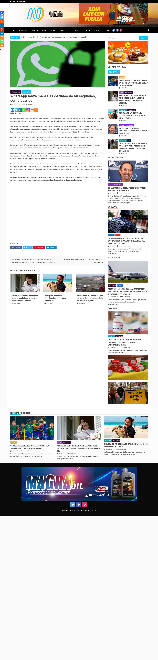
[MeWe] (2, 33)
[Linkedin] (20, 110)
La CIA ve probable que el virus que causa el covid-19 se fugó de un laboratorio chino (125, 342)
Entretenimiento (117, 157)
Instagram (84, 504)
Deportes (78, 30)
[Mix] (2, 37)
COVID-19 (112, 308)
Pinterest (39, 247)
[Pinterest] (2, 29)
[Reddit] (2, 21)
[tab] (114, 72)
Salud (88, 30)
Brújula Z (97, 30)
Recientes (114, 72)
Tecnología (26, 92)
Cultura (107, 30)
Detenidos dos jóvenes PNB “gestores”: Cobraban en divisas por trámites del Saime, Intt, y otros (127, 240)
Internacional (65, 30)
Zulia (44, 30)
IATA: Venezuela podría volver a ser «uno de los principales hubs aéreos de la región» (90, 298)
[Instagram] (28, 110)
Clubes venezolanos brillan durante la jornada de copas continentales (133, 82)
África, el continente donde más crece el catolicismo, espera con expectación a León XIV (25, 298)
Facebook (16, 247)
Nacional (53, 30)
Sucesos (35, 30)
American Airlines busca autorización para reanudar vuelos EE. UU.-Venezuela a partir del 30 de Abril (127, 291)
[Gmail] (32, 110)
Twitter (27, 247)
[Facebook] (12, 110)
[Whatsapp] (24, 110)
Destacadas (23, 30)
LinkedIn (51, 247)
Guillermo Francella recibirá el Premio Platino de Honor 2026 (133, 130)
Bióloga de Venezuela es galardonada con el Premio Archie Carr (55, 298)
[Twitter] (16, 110)
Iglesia (121, 92)
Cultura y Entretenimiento (126, 125)
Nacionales (114, 257)
